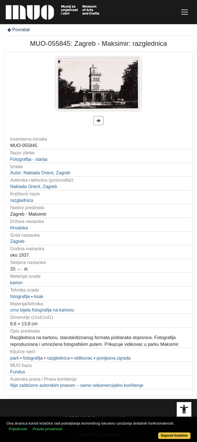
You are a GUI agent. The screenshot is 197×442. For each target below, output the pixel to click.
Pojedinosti (18, 429)
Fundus (17, 371)
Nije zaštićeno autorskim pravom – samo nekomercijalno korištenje (76, 385)
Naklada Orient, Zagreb (33, 186)
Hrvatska (19, 227)
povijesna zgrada (114, 358)
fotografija (20, 296)
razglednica (21, 200)
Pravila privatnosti (47, 429)
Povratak (18, 29)
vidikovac (83, 358)
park (14, 358)
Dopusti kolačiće (174, 436)
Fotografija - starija (29, 159)
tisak (38, 296)
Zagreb (17, 241)
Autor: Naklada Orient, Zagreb (40, 172)
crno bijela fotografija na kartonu (42, 310)
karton (16, 282)
